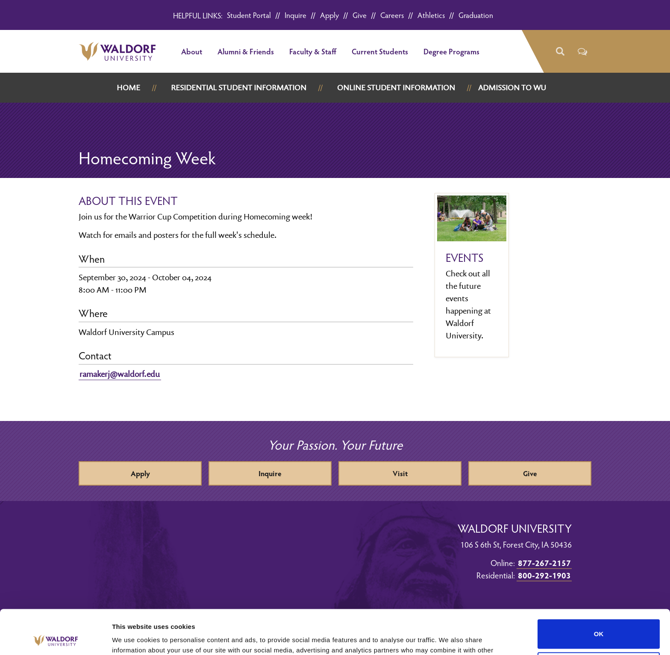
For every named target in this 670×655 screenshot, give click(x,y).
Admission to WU (512, 87)
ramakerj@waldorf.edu (119, 373)
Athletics (431, 14)
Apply (329, 14)
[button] (560, 51)
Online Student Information (396, 87)
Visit (400, 473)
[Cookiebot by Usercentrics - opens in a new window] (55, 638)
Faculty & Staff (312, 51)
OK (599, 588)
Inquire (295, 14)
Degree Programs (451, 51)
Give (360, 14)
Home (128, 87)
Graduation (475, 14)
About (191, 51)
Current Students (380, 51)
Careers (392, 14)
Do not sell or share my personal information (599, 621)
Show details (132, 638)
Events (465, 257)
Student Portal (249, 14)
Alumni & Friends (245, 51)
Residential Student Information (238, 87)
